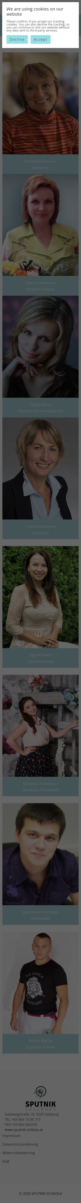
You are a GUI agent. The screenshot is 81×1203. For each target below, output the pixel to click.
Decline (17, 39)
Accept (40, 39)
